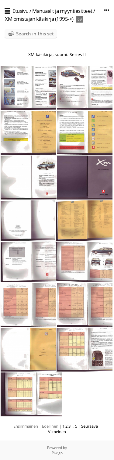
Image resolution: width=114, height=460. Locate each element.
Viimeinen (57, 431)
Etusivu (20, 10)
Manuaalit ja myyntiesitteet (62, 10)
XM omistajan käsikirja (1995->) (39, 18)
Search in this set (35, 34)
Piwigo (57, 452)
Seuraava (89, 426)
